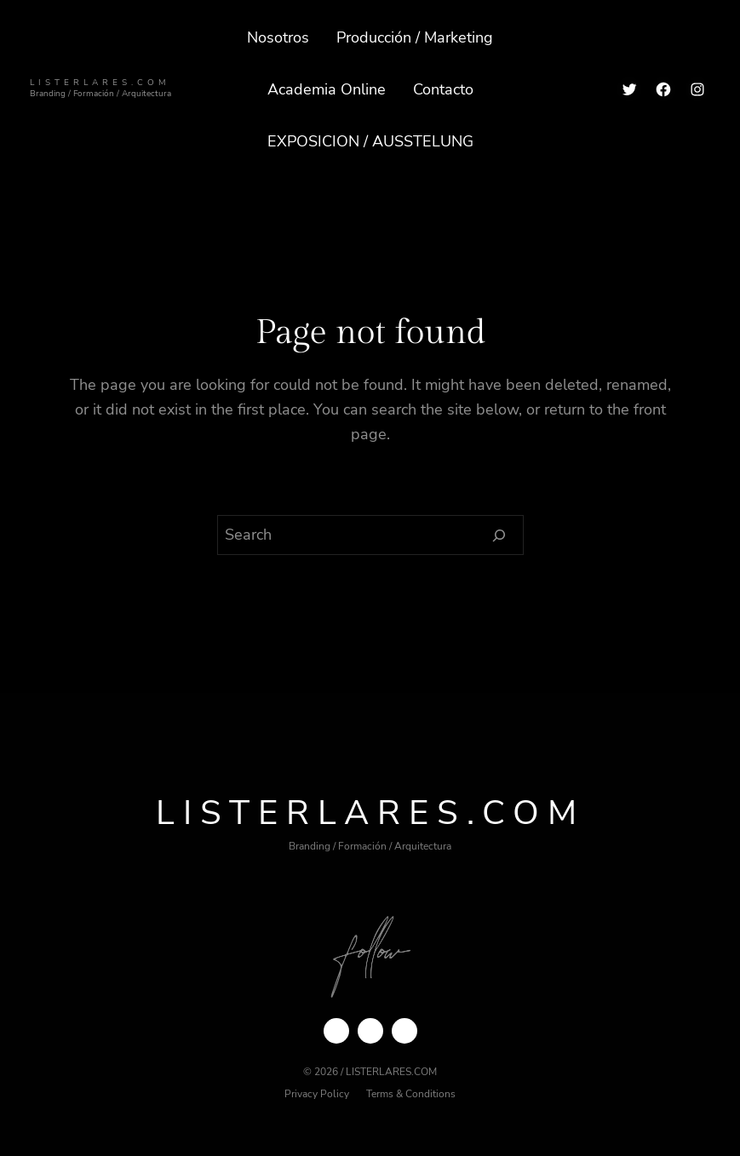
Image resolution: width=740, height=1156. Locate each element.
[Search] (499, 535)
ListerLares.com (100, 82)
